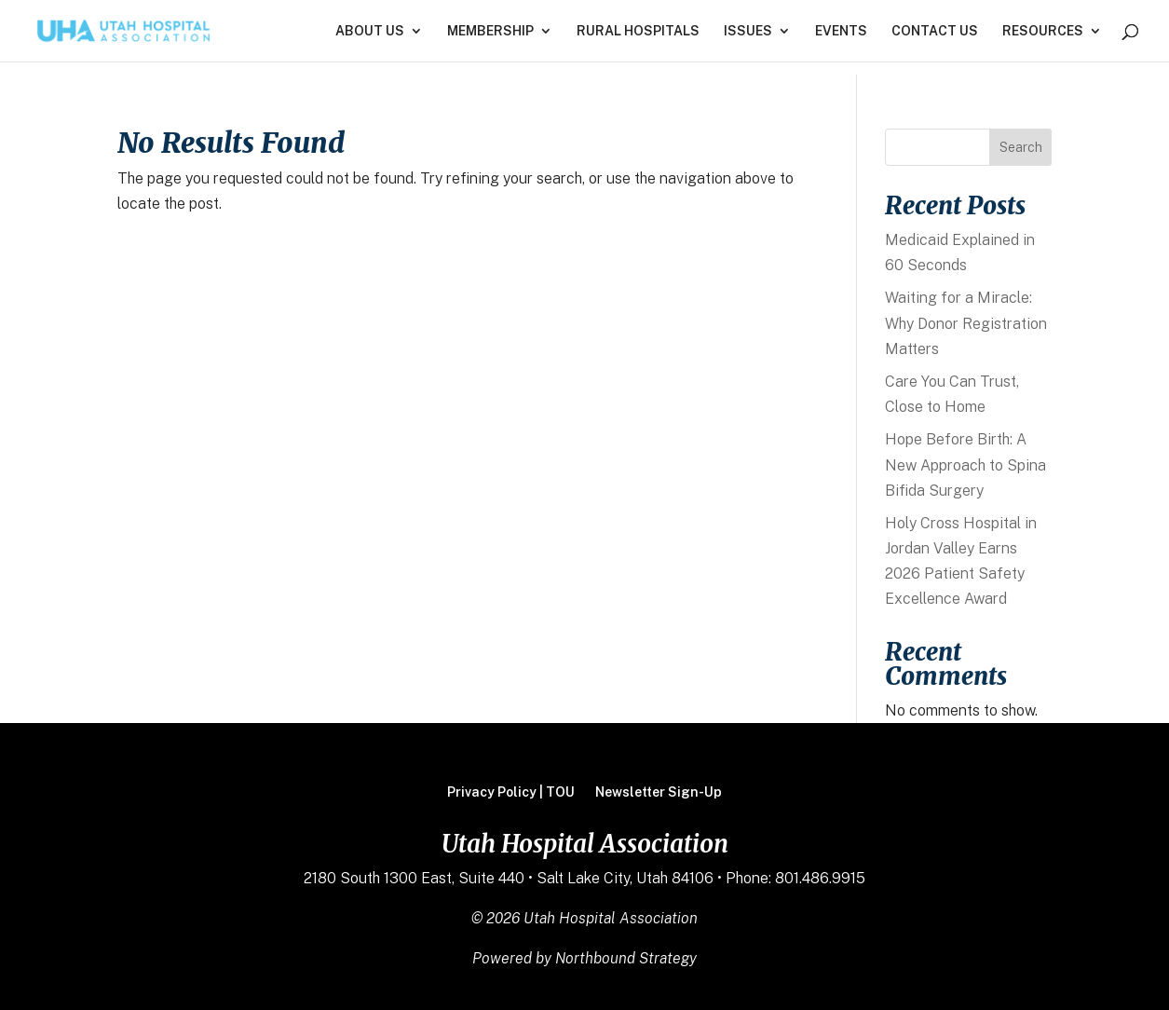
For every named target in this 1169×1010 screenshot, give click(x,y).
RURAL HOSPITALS (638, 31)
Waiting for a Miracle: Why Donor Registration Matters (966, 323)
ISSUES (748, 31)
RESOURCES (1042, 31)
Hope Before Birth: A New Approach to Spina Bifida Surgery (965, 464)
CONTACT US (934, 31)
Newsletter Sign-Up (658, 792)
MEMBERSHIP (490, 31)
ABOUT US (369, 31)
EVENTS (841, 31)
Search (1020, 147)
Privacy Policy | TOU (511, 792)
